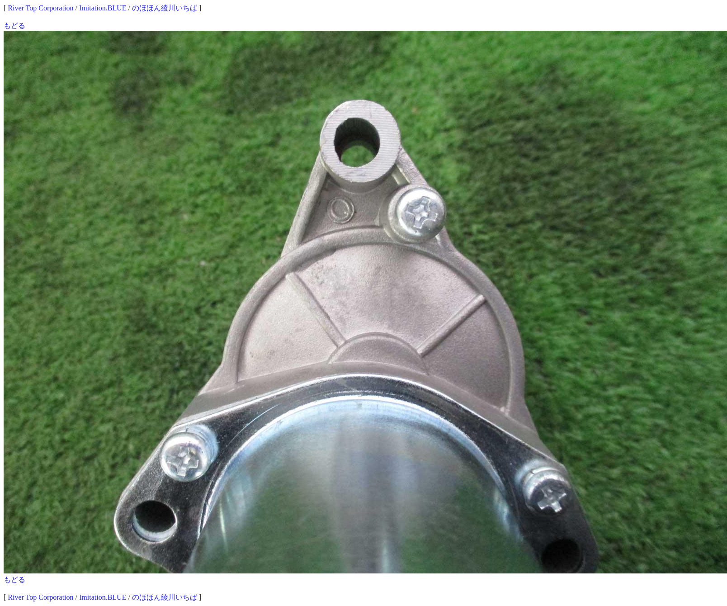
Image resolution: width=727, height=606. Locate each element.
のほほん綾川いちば (164, 8)
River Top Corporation (40, 8)
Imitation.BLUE (102, 8)
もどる (14, 25)
